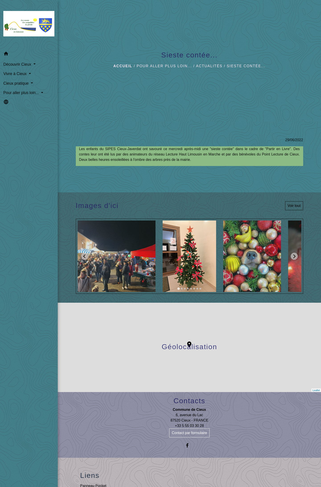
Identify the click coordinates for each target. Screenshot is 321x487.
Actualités (209, 66)
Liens (90, 475)
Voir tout (294, 206)
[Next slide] (294, 256)
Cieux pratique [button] (16, 83)
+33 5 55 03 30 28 (189, 426)
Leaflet (316, 390)
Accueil (122, 66)
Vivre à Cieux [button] (15, 73)
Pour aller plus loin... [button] (21, 92)
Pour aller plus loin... (164, 66)
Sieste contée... (246, 66)
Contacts (189, 401)
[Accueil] (28, 24)
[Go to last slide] (84, 256)
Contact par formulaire (189, 433)
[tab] (178, 289)
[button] (28, 54)
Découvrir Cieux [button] (17, 64)
